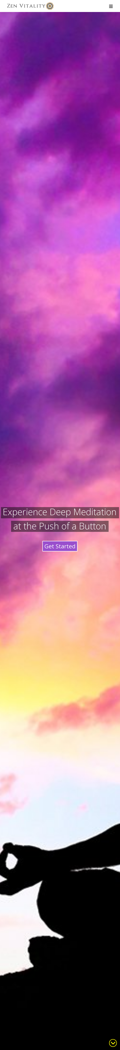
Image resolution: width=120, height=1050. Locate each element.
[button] (111, 6)
